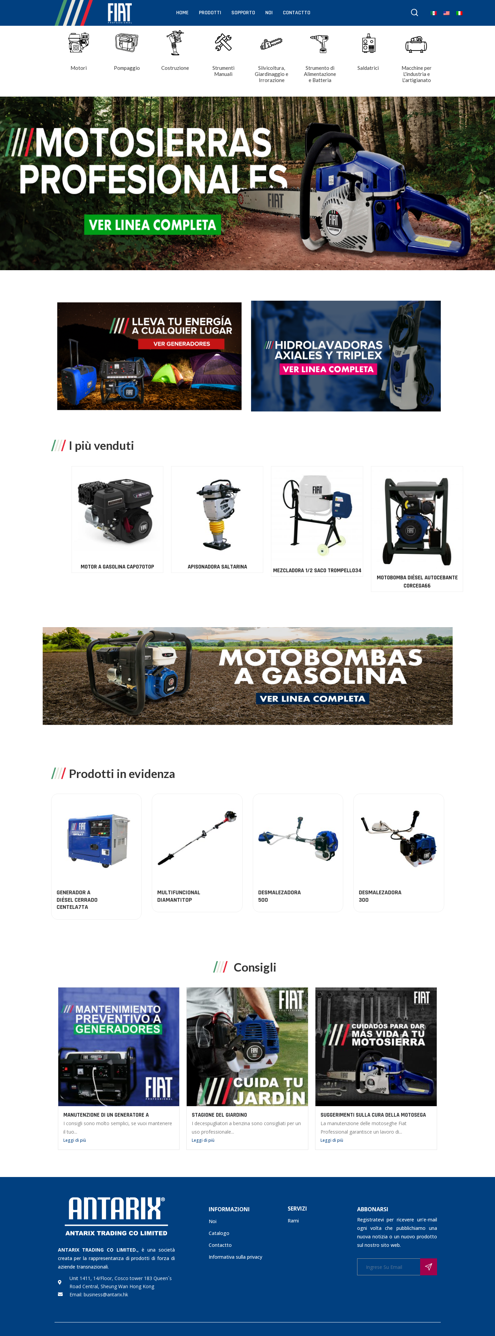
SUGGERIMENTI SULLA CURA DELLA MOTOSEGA (373, 1115)
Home (182, 12)
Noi (269, 12)
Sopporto (243, 12)
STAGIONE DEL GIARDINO (219, 1115)
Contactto (296, 12)
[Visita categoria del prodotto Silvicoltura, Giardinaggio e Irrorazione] (272, 62)
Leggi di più (74, 1140)
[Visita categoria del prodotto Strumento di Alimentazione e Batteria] (320, 62)
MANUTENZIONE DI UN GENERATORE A (106, 1115)
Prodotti (210, 12)
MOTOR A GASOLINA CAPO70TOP (360, 567)
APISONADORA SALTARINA (460, 567)
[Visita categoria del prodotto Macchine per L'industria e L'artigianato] (416, 62)
